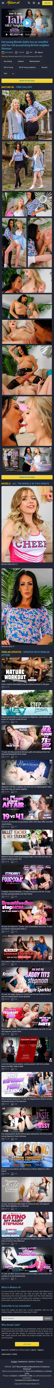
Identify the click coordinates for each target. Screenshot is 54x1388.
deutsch (32, 1362)
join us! (47, 3)
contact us (14, 1350)
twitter (14, 1354)
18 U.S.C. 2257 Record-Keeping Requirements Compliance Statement (27, 1368)
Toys (5, 73)
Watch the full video (27, 81)
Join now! (27, 1344)
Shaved (44, 67)
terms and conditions (34, 1371)
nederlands (22, 1362)
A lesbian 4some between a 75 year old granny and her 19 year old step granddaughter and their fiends (25, 893)
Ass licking (8, 61)
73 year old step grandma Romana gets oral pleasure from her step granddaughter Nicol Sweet (25, 753)
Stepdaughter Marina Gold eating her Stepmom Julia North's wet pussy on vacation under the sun (26, 718)
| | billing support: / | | (22, 1352)
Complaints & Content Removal (27, 1380)
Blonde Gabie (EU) (8, 564)
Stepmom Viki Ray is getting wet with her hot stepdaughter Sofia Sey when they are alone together (26, 788)
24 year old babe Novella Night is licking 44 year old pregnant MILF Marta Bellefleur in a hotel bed (25, 1205)
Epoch (14, 1376)
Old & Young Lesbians (27, 67)
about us (4, 1350)
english (14, 1362)
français (39, 1362)
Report (40, 52)
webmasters (6, 1354)
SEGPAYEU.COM (25, 1376)
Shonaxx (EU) (6, 647)
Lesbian (21, 61)
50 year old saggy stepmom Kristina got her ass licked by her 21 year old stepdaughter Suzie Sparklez (26, 995)
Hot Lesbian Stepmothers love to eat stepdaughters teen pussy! (26, 962)
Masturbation (35, 61)
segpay (40, 1350)
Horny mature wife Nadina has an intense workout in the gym (25, 684)
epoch (33, 1350)
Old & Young (8, 67)
